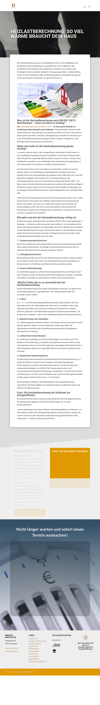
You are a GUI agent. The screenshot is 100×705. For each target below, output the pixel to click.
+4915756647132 (12, 648)
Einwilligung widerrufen (38, 661)
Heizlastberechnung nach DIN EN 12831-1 (36, 127)
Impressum (33, 638)
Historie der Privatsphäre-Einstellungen (34, 656)
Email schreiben (11, 651)
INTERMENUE (30, 672)
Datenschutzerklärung (37, 641)
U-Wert (22, 303)
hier (28, 418)
